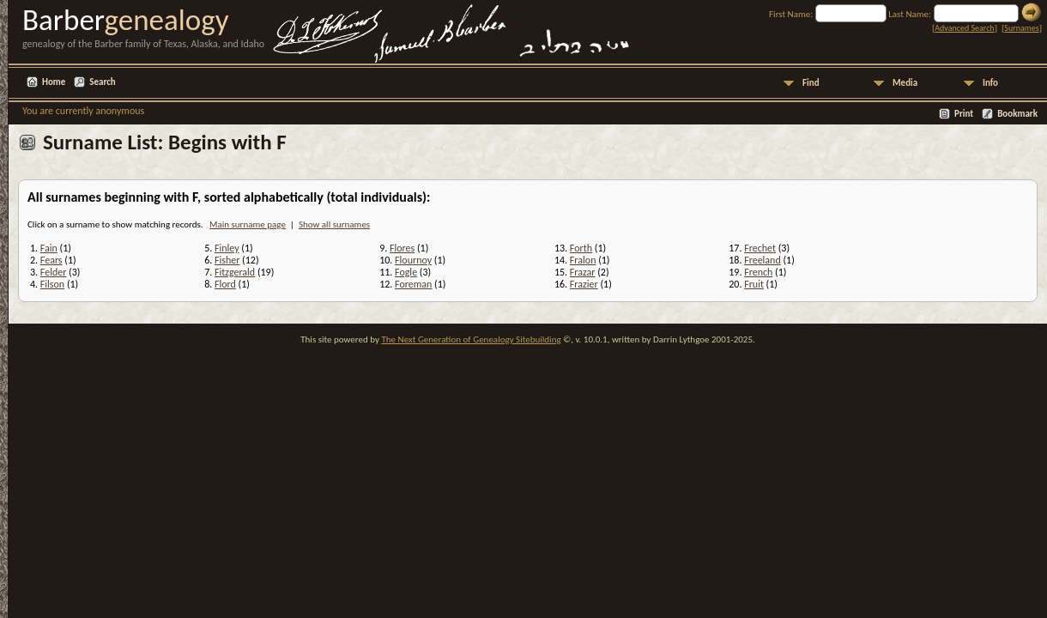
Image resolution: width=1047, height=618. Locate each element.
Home (53, 82)
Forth (581, 248)
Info (990, 82)
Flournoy (413, 260)
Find (811, 82)
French (758, 272)
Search (102, 82)
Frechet (760, 248)
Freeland (762, 260)
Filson (52, 284)
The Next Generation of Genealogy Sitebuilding (470, 339)
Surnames (1021, 27)
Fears (51, 260)
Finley (227, 248)
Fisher (227, 260)
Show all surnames (334, 224)
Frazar (583, 272)
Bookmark (1017, 113)
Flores (402, 248)
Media (905, 82)
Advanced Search (964, 27)
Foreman (413, 284)
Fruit (754, 284)
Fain (48, 248)
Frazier (584, 284)
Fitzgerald (235, 272)
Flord (225, 284)
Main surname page (247, 224)
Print (963, 113)
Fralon (583, 260)
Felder (53, 272)
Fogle (406, 272)
